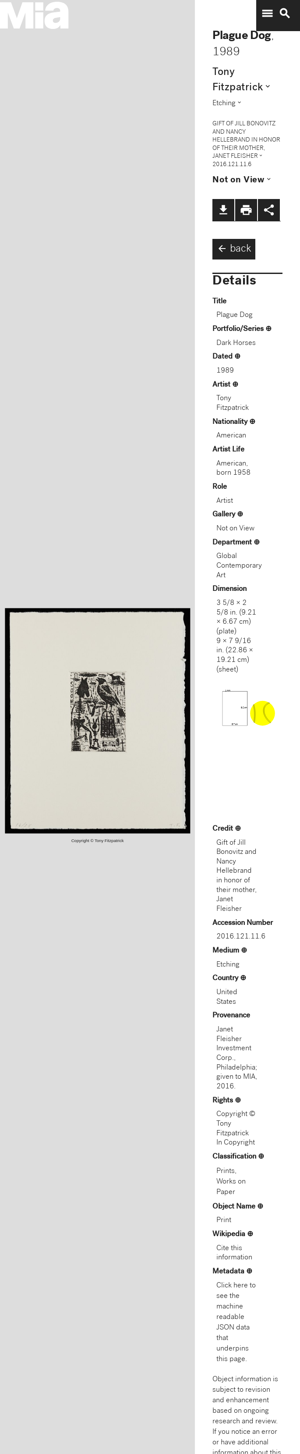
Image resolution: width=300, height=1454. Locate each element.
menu (267, 13)
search (284, 13)
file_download (223, 210)
